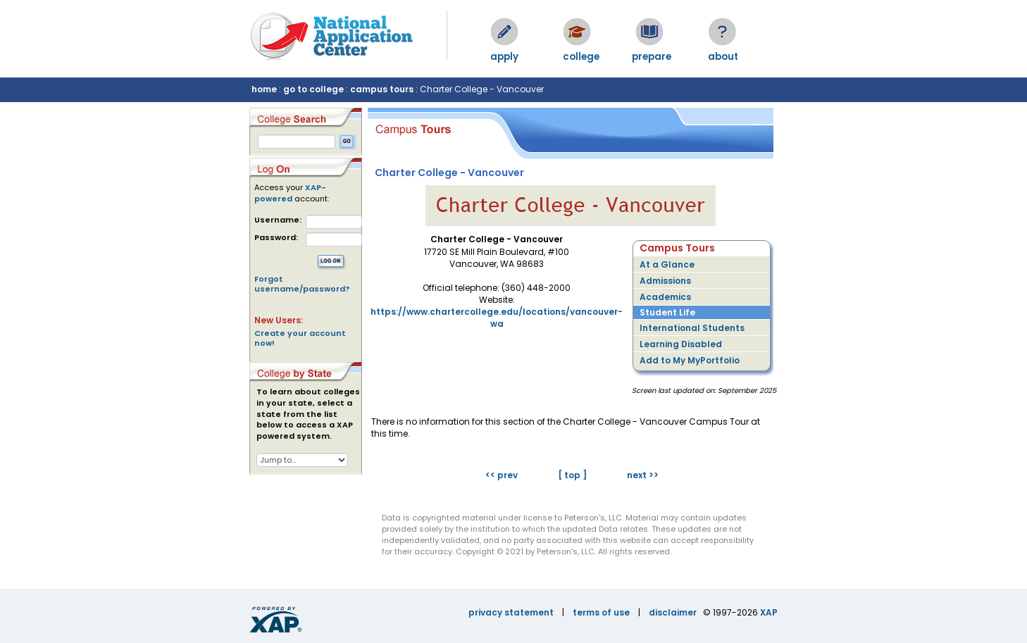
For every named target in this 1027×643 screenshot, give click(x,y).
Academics (665, 297)
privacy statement (511, 612)
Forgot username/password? (302, 284)
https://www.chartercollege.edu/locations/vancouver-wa (497, 318)
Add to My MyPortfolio (690, 360)
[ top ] (572, 475)
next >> (643, 475)
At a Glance (667, 264)
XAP (769, 612)
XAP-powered (290, 193)
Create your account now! (300, 338)
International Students (692, 328)
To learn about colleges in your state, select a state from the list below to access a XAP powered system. (308, 414)
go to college (313, 89)
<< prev (501, 475)
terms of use (601, 612)
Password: (276, 238)
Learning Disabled (681, 344)
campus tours (381, 89)
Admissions (665, 281)
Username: (277, 220)
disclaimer (673, 612)
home (264, 89)
